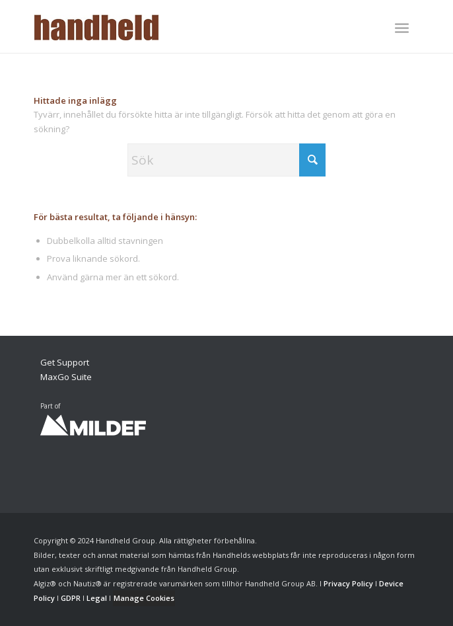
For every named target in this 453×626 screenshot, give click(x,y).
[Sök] (226, 159)
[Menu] (402, 28)
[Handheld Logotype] (187, 26)
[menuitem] (402, 29)
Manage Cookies (144, 598)
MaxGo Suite (66, 377)
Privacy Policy (348, 583)
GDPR (71, 598)
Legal (97, 598)
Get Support (64, 362)
